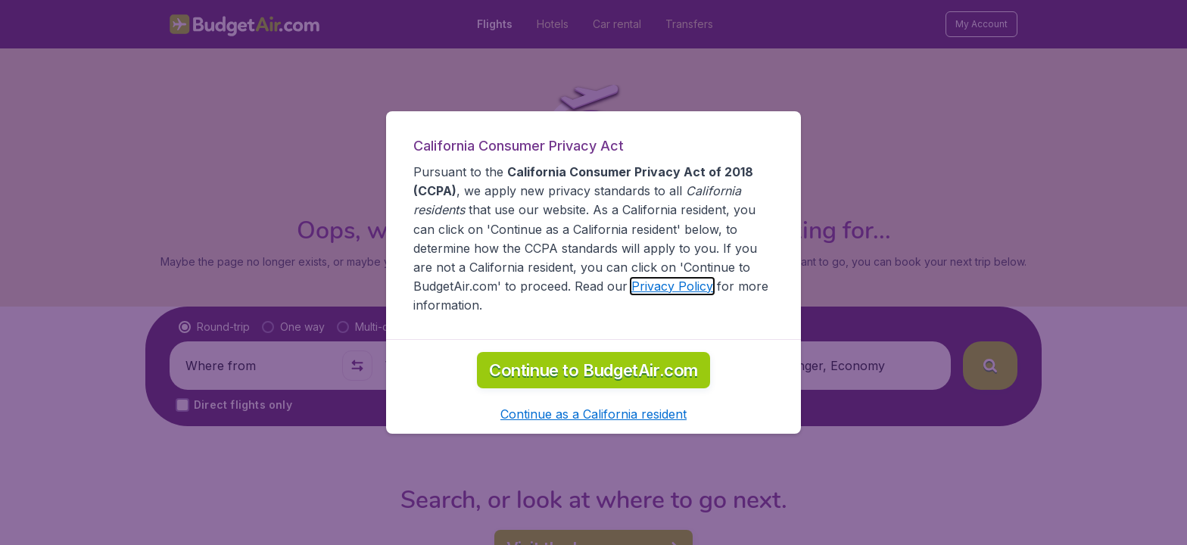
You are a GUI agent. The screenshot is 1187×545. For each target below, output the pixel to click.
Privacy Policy (672, 286)
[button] (593, 414)
